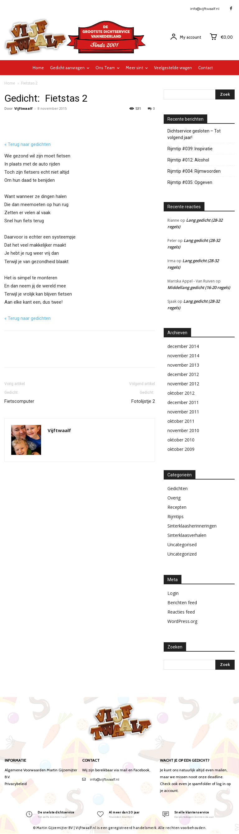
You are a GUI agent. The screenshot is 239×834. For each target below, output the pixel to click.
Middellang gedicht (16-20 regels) (198, 287)
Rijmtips (175, 516)
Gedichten (177, 488)
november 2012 (183, 384)
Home (9, 83)
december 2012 (183, 374)
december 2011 (183, 402)
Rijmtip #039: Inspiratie (190, 148)
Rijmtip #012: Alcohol (188, 159)
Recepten (176, 507)
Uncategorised (182, 544)
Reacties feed (181, 612)
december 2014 (183, 346)
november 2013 (183, 365)
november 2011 (183, 412)
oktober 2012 (180, 393)
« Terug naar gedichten (27, 144)
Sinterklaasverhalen (186, 535)
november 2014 (183, 356)
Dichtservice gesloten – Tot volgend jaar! (194, 134)
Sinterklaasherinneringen (192, 526)
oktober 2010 (180, 440)
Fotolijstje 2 (142, 396)
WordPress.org (182, 621)
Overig (173, 498)
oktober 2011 (180, 421)
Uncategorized (182, 554)
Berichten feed (182, 602)
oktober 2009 (180, 449)
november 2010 (183, 430)
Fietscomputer (19, 396)
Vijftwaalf (23, 108)
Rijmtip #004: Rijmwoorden (194, 171)
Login (173, 593)
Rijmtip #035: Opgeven (189, 182)
